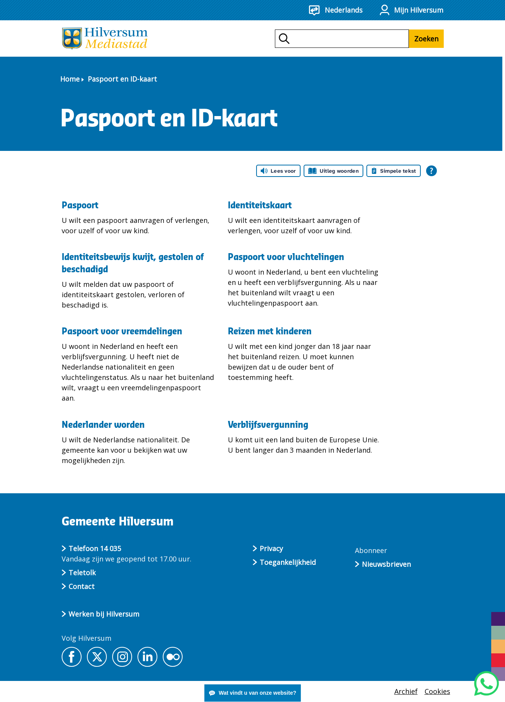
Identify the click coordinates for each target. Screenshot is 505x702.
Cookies (437, 691)
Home (70, 78)
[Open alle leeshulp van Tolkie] (431, 170)
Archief (406, 691)
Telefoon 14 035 (95, 548)
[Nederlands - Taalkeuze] (341, 10)
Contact (82, 586)
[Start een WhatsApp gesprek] (486, 683)
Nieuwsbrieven (386, 564)
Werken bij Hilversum (104, 614)
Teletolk (82, 572)
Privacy (271, 548)
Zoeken (426, 38)
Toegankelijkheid (288, 562)
